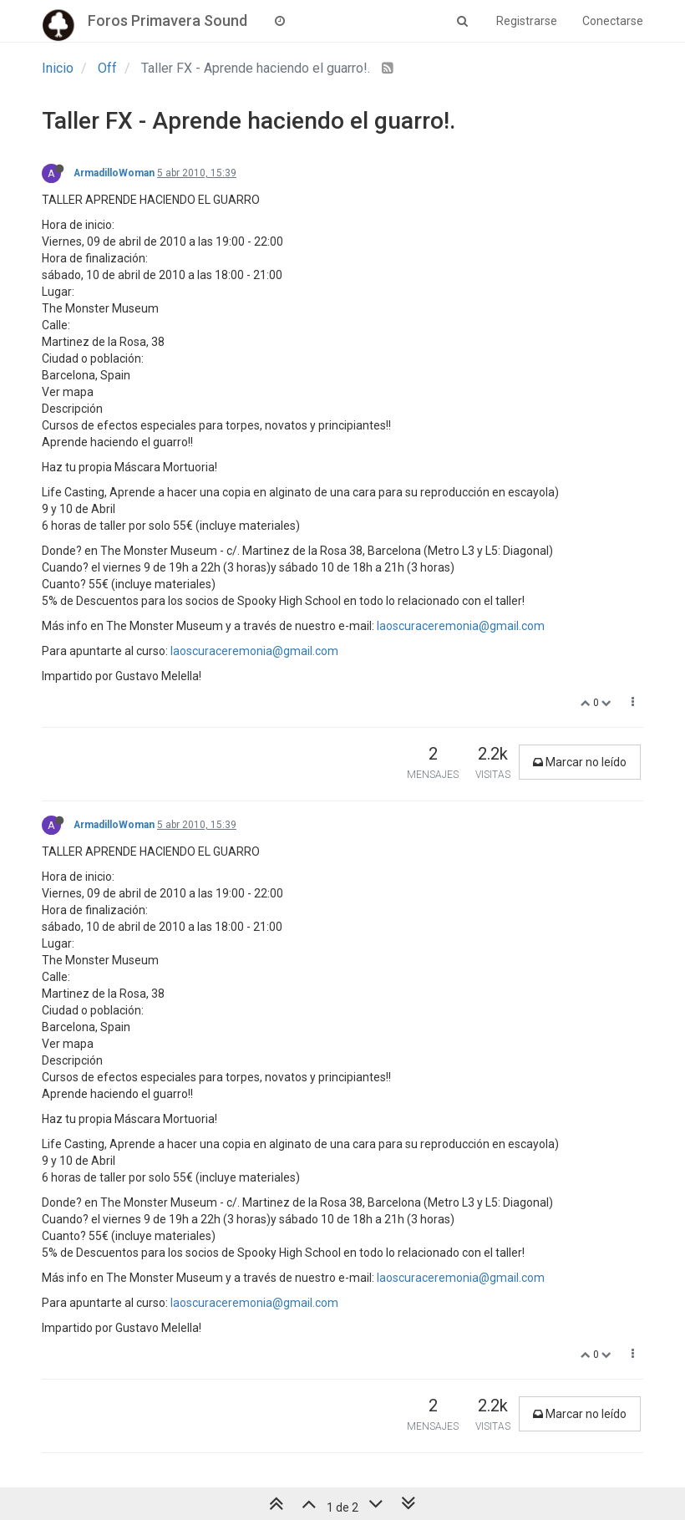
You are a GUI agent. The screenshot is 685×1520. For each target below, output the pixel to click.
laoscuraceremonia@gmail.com (461, 626)
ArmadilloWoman (114, 173)
